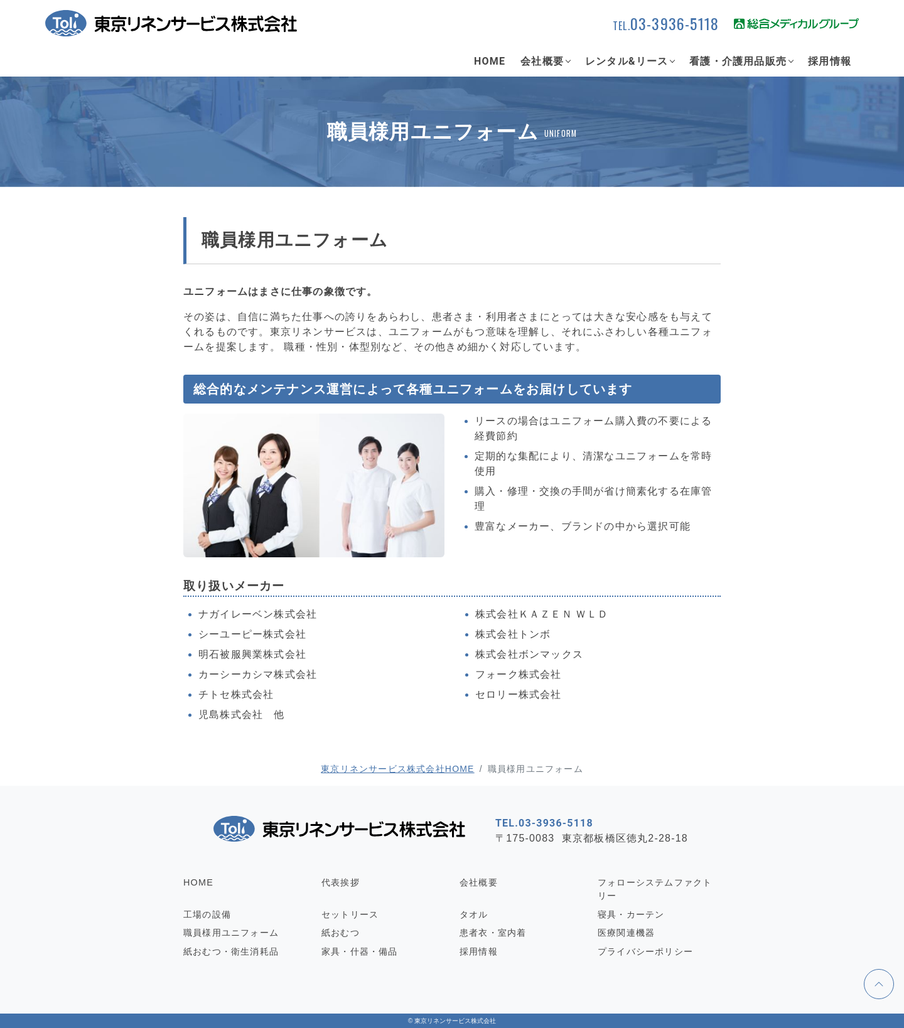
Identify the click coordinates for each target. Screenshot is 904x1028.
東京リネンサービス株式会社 (455, 1020)
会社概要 (542, 61)
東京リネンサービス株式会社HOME (397, 769)
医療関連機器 (626, 933)
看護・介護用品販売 (738, 61)
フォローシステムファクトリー (655, 889)
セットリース (350, 914)
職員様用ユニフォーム (231, 933)
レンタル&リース (626, 61)
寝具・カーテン (631, 914)
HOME (489, 61)
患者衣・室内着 (493, 933)
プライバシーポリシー (645, 951)
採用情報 (829, 61)
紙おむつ (340, 933)
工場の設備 (207, 914)
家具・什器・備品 (359, 951)
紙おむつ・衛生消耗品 (231, 951)
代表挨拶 (340, 882)
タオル (474, 914)
